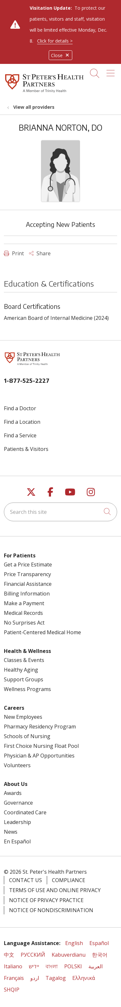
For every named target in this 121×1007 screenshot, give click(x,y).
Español (99, 943)
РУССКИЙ (33, 954)
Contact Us (25, 880)
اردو (34, 978)
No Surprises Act (24, 622)
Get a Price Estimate (28, 564)
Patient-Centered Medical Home (42, 632)
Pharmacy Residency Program (40, 726)
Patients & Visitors (26, 449)
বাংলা (51, 966)
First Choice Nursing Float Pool (41, 745)
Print (14, 253)
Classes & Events (24, 660)
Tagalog (55, 978)
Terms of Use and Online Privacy (55, 890)
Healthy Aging (21, 669)
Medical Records (23, 612)
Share (40, 253)
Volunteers (17, 765)
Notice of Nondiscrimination (51, 910)
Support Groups (23, 679)
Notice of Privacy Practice (46, 900)
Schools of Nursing (27, 736)
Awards (13, 793)
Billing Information (27, 593)
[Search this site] (60, 512)
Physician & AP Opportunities (39, 755)
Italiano (13, 966)
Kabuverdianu (69, 954)
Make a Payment (24, 603)
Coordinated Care (25, 812)
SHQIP (11, 989)
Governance (18, 802)
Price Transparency (27, 574)
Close (60, 55)
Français (14, 978)
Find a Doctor (20, 408)
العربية (95, 966)
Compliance (68, 880)
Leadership (17, 822)
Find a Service (20, 435)
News (10, 831)
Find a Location (22, 421)
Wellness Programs (27, 689)
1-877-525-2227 (26, 380)
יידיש (34, 966)
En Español (17, 841)
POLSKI (73, 966)
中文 (9, 954)
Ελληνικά (83, 978)
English (74, 943)
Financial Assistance (28, 583)
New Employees (23, 716)
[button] (111, 71)
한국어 (99, 954)
